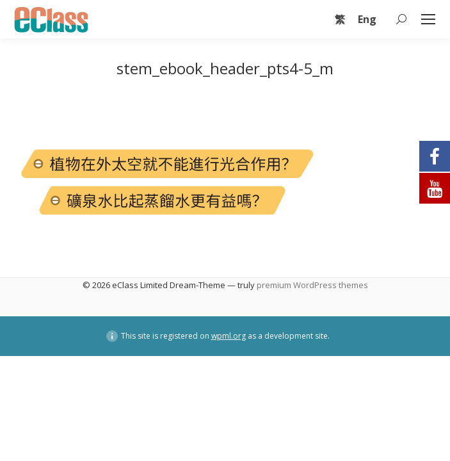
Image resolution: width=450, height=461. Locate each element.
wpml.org (228, 335)
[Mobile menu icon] (428, 19)
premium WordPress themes (312, 285)
